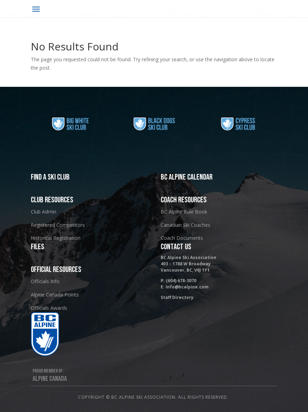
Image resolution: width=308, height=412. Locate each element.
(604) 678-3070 (181, 281)
